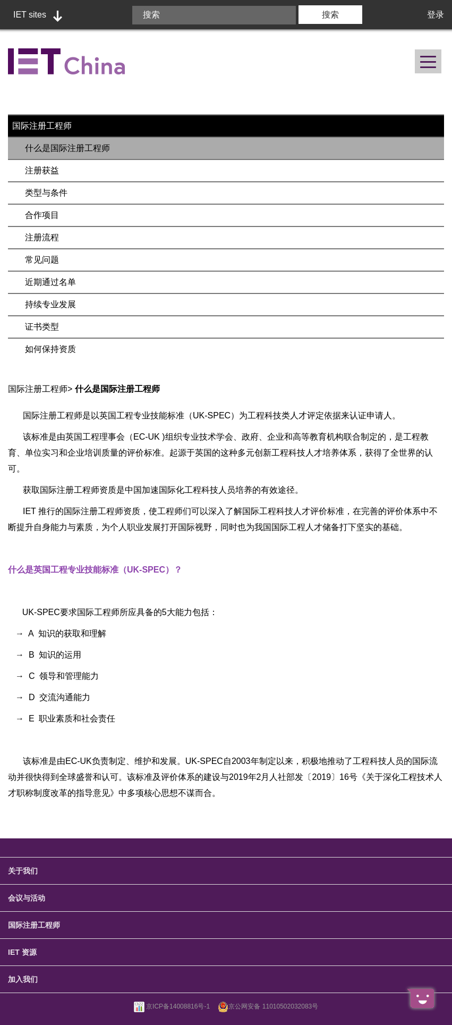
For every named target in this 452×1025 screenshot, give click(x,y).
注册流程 (42, 237)
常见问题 (42, 259)
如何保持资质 (50, 349)
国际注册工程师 (42, 125)
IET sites (29, 14)
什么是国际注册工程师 (67, 148)
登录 (435, 14)
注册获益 (42, 170)
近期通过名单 (50, 282)
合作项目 (42, 215)
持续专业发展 (50, 304)
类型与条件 (46, 192)
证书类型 (42, 326)
